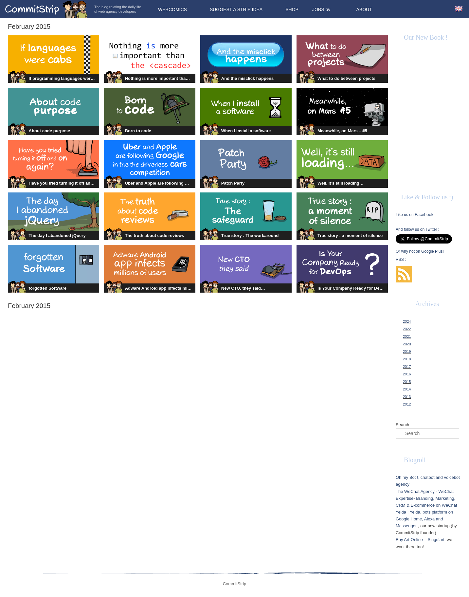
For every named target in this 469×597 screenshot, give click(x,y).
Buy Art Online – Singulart (420, 539)
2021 (407, 336)
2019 (407, 351)
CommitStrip (46, 9)
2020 (407, 344)
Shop (291, 9)
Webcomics (172, 9)
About (364, 9)
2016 (407, 374)
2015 (407, 382)
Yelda (401, 512)
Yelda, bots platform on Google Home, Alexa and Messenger (424, 519)
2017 (407, 367)
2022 (407, 329)
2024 (407, 321)
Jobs (318, 9)
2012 (407, 404)
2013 (407, 397)
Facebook (424, 214)
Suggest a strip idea (236, 9)
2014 (407, 389)
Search (402, 424)
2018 (407, 359)
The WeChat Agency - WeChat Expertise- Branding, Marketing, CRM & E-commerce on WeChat (426, 498)
